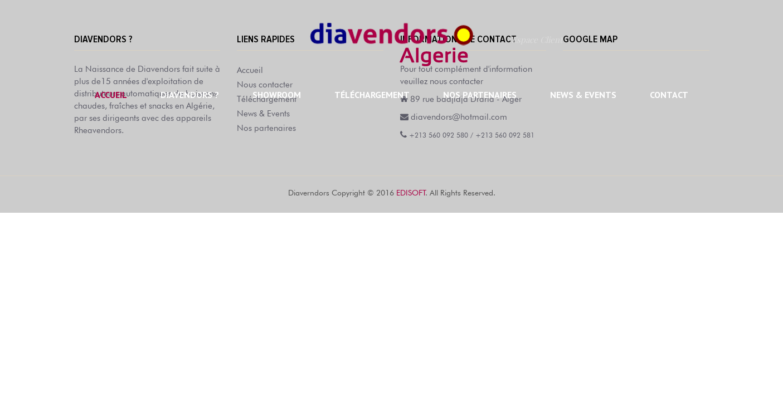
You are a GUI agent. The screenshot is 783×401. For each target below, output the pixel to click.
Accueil (111, 94)
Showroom (276, 94)
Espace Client (537, 39)
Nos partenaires (480, 94)
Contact (669, 94)
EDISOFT (410, 191)
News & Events (583, 94)
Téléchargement (372, 94)
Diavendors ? (190, 94)
